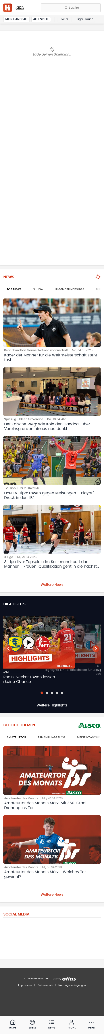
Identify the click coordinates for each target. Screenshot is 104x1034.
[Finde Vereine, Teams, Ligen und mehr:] (71, 7)
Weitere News (52, 584)
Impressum (25, 985)
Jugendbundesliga (69, 289)
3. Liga (38, 289)
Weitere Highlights (52, 705)
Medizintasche (88, 737)
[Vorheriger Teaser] (8, 648)
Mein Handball (16, 19)
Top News (14, 289)
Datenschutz (45, 985)
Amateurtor (16, 737)
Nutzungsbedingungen (72, 985)
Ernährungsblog (51, 737)
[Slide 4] (57, 693)
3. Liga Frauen (83, 19)
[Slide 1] (42, 692)
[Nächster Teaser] (95, 648)
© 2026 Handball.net (36, 978)
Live (64, 19)
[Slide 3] (52, 693)
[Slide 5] (62, 693)
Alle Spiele (41, 19)
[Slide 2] (47, 693)
